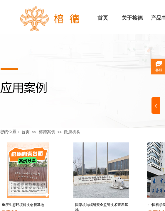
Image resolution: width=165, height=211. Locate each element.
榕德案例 (47, 132)
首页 (102, 18)
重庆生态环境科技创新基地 (23, 205)
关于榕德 (132, 18)
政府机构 (72, 132)
